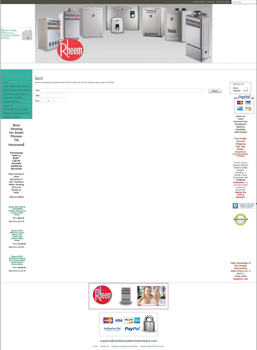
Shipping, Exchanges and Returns (124, 346)
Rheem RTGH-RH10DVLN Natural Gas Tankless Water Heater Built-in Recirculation (17, 260)
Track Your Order (222, 2)
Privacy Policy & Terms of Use (152, 346)
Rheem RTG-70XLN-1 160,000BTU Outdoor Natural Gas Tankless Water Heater (17, 211)
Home (95, 346)
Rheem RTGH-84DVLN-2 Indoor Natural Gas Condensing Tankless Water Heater (17, 235)
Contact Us (104, 346)
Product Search (199, 2)
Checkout (210, 2)
